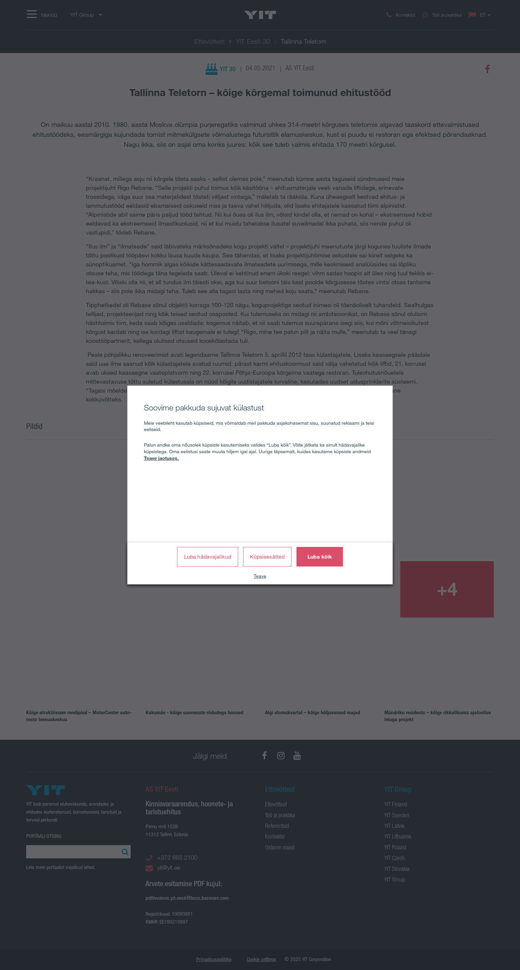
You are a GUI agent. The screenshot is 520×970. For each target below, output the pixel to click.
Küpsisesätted (267, 556)
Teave (260, 576)
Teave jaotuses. (161, 458)
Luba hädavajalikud (207, 556)
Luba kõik (319, 556)
